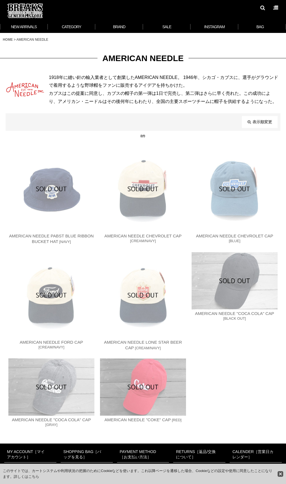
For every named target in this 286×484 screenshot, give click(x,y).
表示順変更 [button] (259, 122)
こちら (33, 477)
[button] (263, 8)
